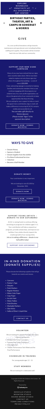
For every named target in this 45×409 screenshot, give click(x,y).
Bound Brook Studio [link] (22, 397)
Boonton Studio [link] (22, 394)
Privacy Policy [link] (22, 404)
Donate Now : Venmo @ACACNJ (22, 126)
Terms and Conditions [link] (22, 401)
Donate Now (22, 191)
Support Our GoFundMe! (22, 245)
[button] (6, 23)
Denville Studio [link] (22, 392)
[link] (23, 23)
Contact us (22, 318)
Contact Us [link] (22, 399)
